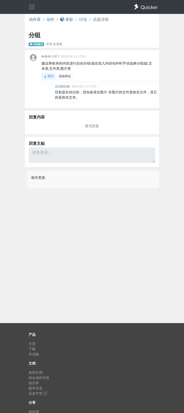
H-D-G (46, 56)
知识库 (34, 383)
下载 (32, 349)
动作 (50, 19)
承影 (66, 19)
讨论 (83, 19)
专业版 (34, 354)
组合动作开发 (39, 377)
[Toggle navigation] (32, 7)
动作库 (35, 19)
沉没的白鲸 (63, 86)
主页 (32, 343)
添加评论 (65, 76)
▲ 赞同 (48, 76)
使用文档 (36, 372)
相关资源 (38, 177)
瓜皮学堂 (38, 393)
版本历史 (36, 388)
